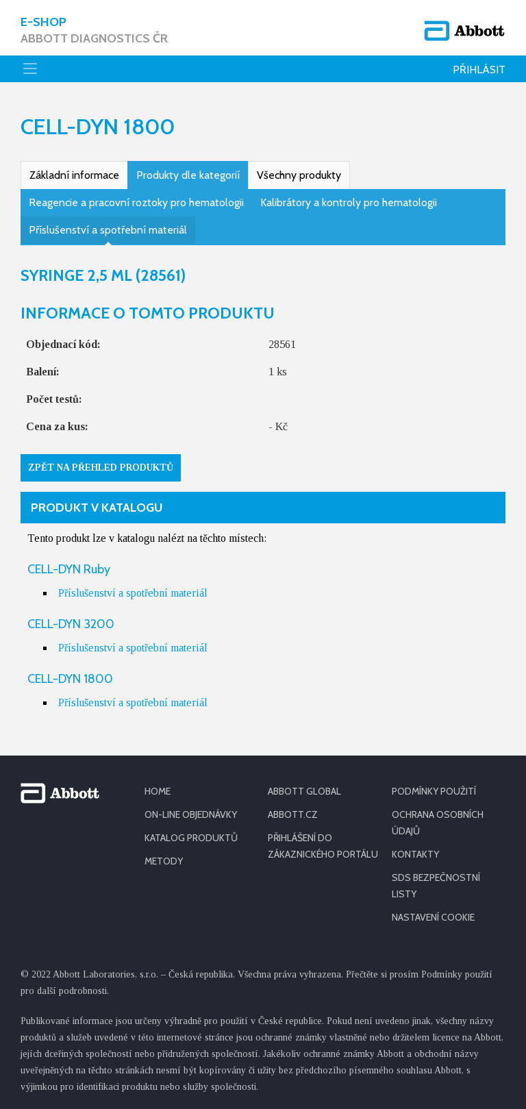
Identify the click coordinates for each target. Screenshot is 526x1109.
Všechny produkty (299, 175)
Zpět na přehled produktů (100, 467)
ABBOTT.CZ (293, 814)
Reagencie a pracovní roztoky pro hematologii (136, 202)
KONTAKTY (415, 854)
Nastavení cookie (433, 917)
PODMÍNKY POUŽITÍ (434, 791)
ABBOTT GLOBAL (304, 791)
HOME (158, 791)
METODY (164, 861)
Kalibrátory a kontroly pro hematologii (348, 202)
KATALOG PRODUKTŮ (191, 838)
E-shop (94, 30)
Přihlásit (479, 69)
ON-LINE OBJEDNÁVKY (191, 814)
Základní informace (74, 175)
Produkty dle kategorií (188, 175)
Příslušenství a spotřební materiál (108, 229)
